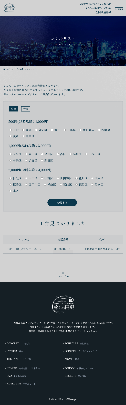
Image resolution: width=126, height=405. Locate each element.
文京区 (16, 153)
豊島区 (81, 178)
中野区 (47, 178)
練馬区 (81, 184)
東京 (13, 109)
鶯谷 (55, 129)
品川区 (76, 153)
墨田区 (47, 153)
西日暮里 (86, 129)
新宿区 (47, 160)
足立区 (97, 184)
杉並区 (50, 184)
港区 (61, 153)
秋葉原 (104, 129)
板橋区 (16, 184)
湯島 (27, 129)
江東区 (97, 178)
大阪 (25, 109)
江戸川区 (32, 184)
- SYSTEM (14, 353)
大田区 (31, 178)
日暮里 (70, 129)
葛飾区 (66, 184)
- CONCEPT (18, 346)
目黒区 (16, 178)
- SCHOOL (78, 368)
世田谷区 (64, 178)
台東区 (28, 136)
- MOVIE (71, 359)
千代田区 (92, 153)
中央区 (16, 160)
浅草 (14, 136)
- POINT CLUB (79, 353)
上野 (14, 129)
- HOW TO (22, 368)
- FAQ (15, 374)
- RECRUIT (74, 374)
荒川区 (31, 153)
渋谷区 (31, 160)
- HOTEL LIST (20, 381)
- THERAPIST (19, 359)
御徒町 (41, 129)
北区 (14, 190)
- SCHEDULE (75, 346)
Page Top (63, 275)
